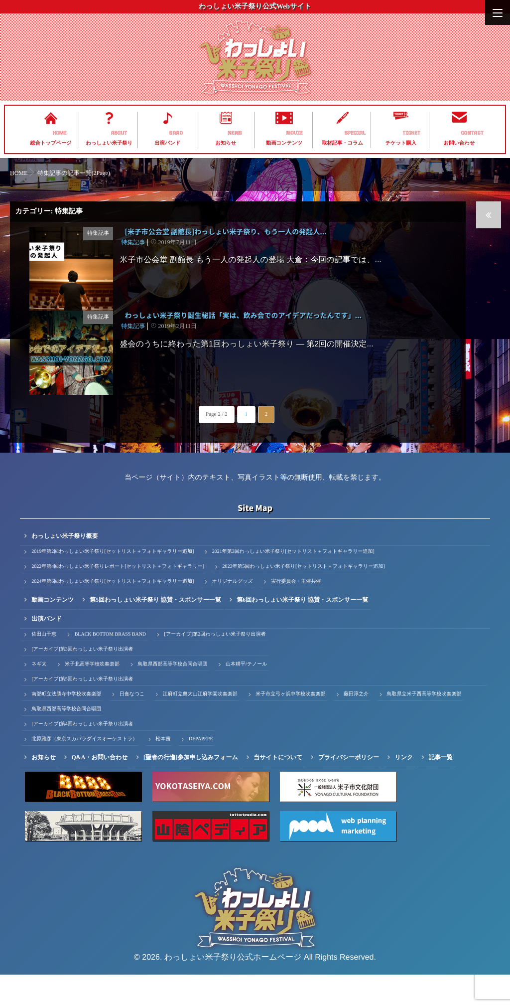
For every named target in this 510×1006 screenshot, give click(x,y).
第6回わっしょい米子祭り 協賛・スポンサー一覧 (302, 631)
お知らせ (226, 143)
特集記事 (100, 233)
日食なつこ (132, 725)
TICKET (412, 133)
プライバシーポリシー (348, 788)
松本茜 (162, 770)
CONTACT (472, 133)
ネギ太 (38, 695)
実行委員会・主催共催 (296, 613)
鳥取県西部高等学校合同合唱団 (173, 695)
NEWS (235, 133)
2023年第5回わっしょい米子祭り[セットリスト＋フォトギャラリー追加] (303, 598)
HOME (60, 133)
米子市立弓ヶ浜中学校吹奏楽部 (290, 725)
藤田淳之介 (356, 725)
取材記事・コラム (342, 143)
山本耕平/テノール (246, 695)
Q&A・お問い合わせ (99, 788)
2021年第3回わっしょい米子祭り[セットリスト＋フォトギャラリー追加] (293, 583)
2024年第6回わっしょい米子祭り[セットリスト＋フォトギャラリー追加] (112, 613)
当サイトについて (278, 788)
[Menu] (497, 12)
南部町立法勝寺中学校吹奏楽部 (66, 725)
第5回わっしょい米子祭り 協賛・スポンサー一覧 (155, 631)
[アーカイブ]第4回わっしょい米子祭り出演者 (82, 755)
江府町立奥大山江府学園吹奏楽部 (200, 725)
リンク (404, 788)
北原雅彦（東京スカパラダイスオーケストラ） (84, 770)
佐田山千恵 (43, 666)
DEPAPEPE (201, 770)
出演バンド (167, 143)
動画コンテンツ (284, 143)
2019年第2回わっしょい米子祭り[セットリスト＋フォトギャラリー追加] (112, 583)
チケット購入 (400, 143)
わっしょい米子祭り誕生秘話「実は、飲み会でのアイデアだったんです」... (243, 331)
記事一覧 (441, 788)
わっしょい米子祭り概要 (64, 567)
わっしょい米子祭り (109, 143)
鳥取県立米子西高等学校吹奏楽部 (424, 725)
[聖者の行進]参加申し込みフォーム (190, 788)
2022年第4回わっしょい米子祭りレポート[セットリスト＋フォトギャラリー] (117, 598)
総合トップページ (51, 143)
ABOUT (119, 133)
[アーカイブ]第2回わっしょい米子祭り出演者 (215, 666)
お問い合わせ (459, 143)
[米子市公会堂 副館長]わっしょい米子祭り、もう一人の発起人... (225, 231)
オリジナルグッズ (232, 613)
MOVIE (294, 133)
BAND (176, 133)
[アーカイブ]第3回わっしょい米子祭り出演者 (82, 680)
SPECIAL (355, 133)
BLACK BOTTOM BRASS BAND (110, 666)
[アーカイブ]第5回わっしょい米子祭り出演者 (82, 710)
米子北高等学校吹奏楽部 (92, 695)
